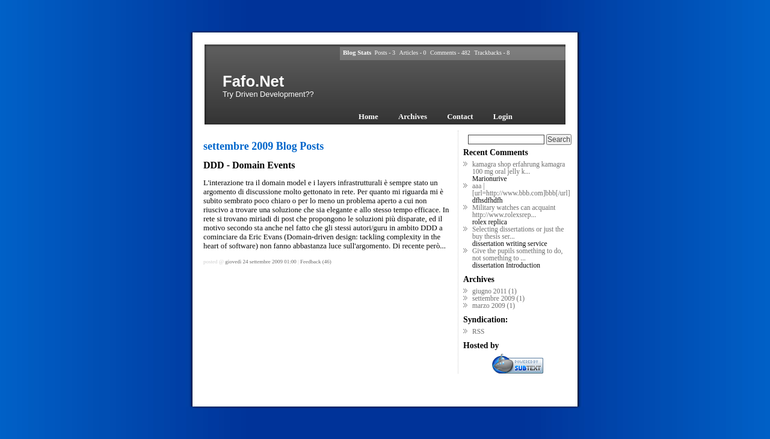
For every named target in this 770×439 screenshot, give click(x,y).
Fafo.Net (253, 81)
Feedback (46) (315, 262)
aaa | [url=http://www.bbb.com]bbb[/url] (521, 189)
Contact (460, 116)
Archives (412, 116)
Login (503, 116)
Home (368, 116)
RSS (478, 331)
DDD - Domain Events (249, 165)
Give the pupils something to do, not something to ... (517, 254)
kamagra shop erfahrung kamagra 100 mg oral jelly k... (518, 168)
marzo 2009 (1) (493, 305)
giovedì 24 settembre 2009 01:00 (260, 262)
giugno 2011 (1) (494, 291)
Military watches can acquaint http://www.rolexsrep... (513, 211)
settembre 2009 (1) (498, 298)
